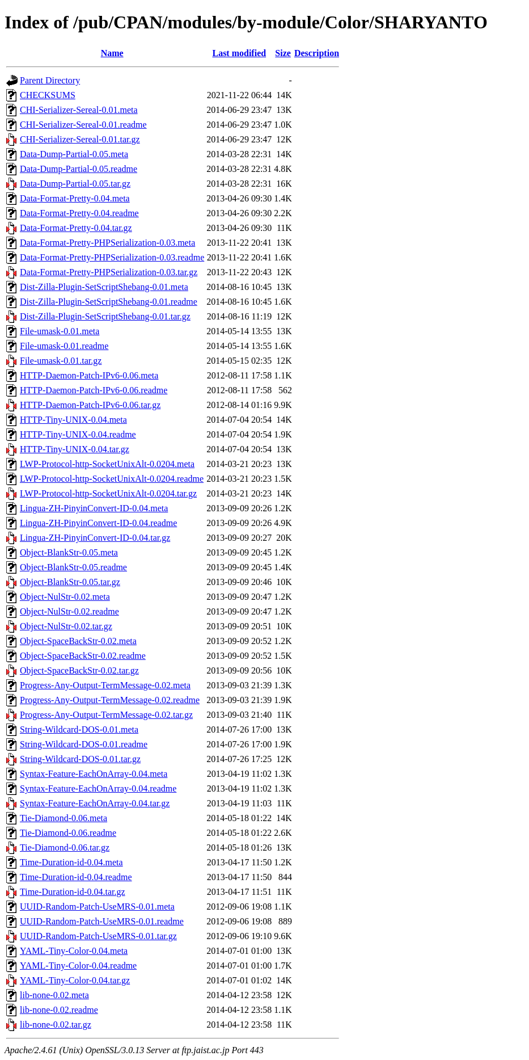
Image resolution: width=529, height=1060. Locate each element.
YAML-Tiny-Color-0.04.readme (78, 965)
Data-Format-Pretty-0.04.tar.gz (76, 228)
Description (316, 53)
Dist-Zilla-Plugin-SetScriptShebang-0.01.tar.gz (105, 316)
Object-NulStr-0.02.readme (69, 611)
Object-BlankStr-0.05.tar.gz (70, 582)
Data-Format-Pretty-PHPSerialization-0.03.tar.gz (108, 272)
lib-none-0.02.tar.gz (55, 1024)
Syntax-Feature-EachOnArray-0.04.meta (93, 774)
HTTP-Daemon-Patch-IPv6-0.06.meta (89, 375)
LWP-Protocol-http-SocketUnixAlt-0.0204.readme (112, 478)
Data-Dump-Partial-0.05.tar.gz (75, 183)
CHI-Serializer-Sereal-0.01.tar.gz (80, 139)
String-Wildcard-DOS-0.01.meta (79, 729)
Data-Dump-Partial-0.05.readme (78, 169)
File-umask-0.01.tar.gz (60, 360)
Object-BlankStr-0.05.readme (73, 567)
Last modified (239, 53)
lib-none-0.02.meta (54, 995)
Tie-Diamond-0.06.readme (68, 833)
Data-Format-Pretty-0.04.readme (79, 213)
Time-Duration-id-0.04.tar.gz (72, 892)
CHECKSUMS (47, 95)
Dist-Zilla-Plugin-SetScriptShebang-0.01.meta (104, 287)
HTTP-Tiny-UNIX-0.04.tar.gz (74, 449)
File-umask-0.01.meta (59, 331)
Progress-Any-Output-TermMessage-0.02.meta (105, 685)
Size (283, 53)
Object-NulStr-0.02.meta (65, 596)
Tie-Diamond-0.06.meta (63, 818)
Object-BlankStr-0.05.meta (69, 552)
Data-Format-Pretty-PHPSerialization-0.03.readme (112, 257)
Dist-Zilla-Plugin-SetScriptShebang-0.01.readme (108, 301)
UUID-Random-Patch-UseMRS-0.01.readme (102, 921)
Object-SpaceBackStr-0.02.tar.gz (79, 670)
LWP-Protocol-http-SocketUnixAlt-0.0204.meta (107, 464)
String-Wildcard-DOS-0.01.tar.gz (80, 759)
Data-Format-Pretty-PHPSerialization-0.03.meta (107, 242)
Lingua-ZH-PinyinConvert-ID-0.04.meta (94, 508)
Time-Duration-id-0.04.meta (71, 862)
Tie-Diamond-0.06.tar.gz (64, 847)
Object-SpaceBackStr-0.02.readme (83, 656)
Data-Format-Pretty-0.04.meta (75, 198)
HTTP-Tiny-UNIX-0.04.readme (78, 434)
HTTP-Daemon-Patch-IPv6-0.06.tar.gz (90, 405)
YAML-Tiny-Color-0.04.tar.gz (75, 980)
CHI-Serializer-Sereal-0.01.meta (79, 110)
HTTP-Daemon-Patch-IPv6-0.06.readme (93, 390)
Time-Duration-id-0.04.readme (76, 877)
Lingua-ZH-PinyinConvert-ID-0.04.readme (98, 523)
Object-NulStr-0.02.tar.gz (66, 626)
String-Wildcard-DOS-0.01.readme (83, 744)
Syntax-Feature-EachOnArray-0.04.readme (98, 788)
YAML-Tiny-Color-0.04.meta (74, 951)
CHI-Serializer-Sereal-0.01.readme (83, 124)
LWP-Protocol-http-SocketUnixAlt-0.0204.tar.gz (108, 493)
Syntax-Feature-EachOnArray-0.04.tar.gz (95, 803)
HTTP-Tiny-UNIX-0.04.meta (73, 419)
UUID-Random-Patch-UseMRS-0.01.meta (97, 906)
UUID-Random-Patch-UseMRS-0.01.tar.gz (98, 936)
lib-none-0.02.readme (59, 1010)
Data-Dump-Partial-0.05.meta (74, 154)
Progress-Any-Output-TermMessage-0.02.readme (110, 700)
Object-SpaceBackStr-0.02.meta (78, 641)
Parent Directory (50, 80)
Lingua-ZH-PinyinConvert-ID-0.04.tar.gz (95, 537)
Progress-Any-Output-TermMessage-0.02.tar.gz (106, 715)
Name (112, 53)
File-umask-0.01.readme (64, 346)
